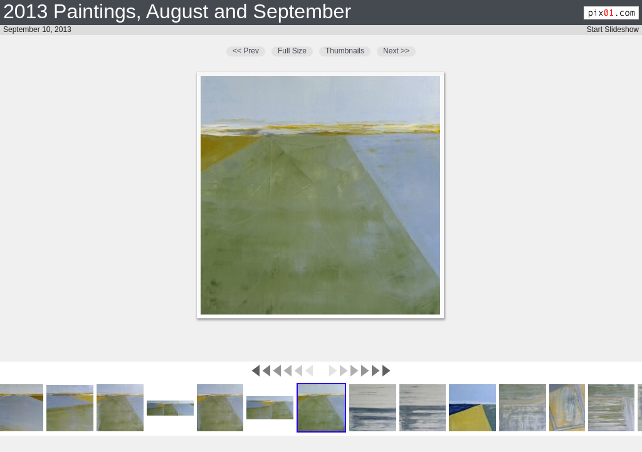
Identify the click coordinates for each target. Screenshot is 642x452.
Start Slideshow (613, 29)
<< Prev (246, 50)
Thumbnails (344, 50)
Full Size (292, 50)
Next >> (396, 50)
